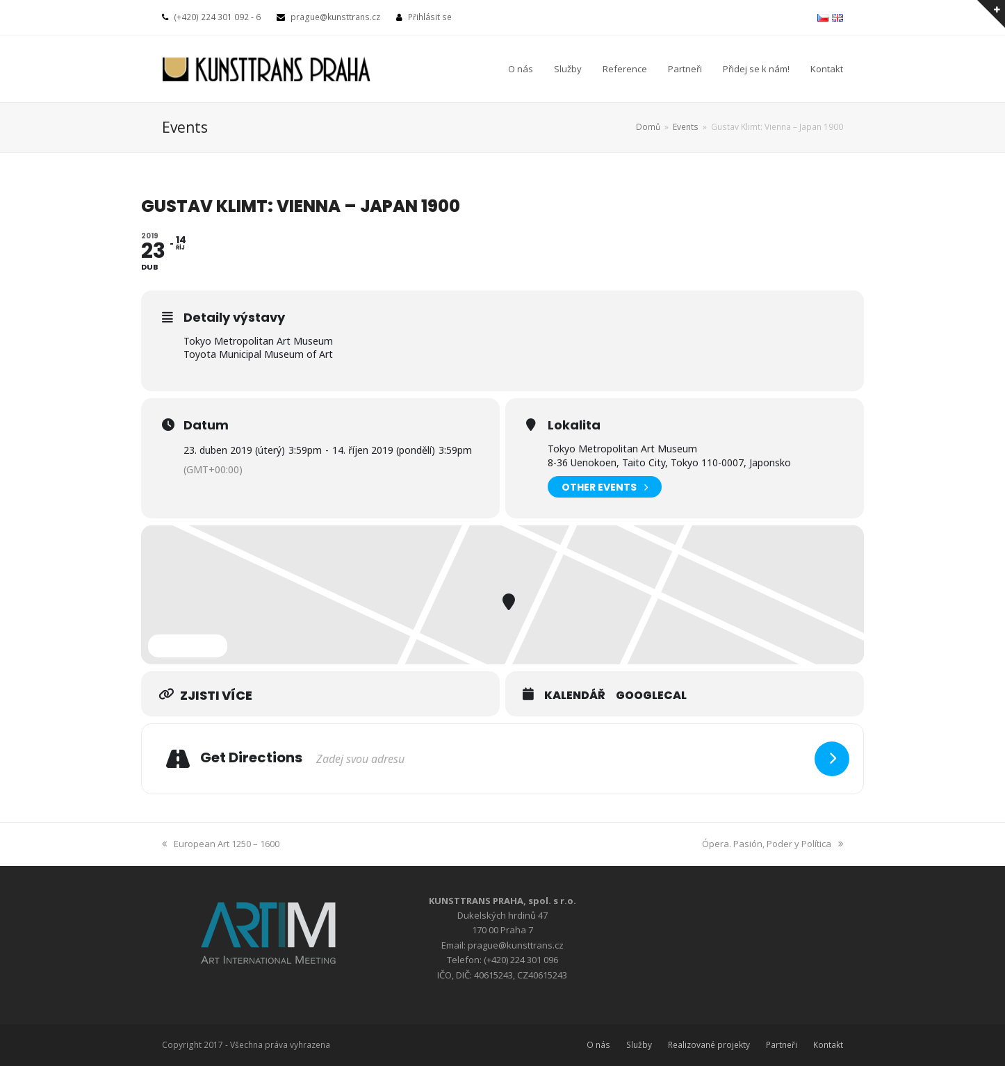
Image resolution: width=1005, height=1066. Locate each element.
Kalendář (574, 696)
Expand (187, 646)
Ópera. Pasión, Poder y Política (772, 843)
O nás (598, 1045)
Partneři (781, 1045)
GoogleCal (651, 696)
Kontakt (828, 1045)
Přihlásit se (430, 17)
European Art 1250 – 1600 (220, 843)
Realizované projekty (709, 1045)
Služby (639, 1045)
